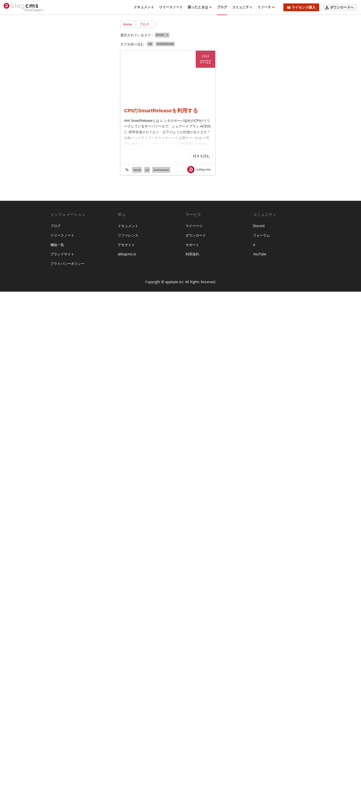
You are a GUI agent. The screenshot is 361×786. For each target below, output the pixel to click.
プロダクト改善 (65, 93)
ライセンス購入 (301, 7)
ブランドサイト (62, 748)
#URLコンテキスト (67, 312)
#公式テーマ (82, 611)
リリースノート (171, 7)
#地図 (93, 619)
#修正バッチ (62, 611)
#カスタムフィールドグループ (76, 430)
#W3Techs (61, 334)
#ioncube (83, 229)
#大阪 (57, 627)
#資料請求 (60, 664)
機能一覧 (57, 739)
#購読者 (75, 664)
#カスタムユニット (67, 438)
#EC (73, 191)
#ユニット (84, 574)
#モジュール (82, 566)
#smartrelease (83, 289)
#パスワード (92, 506)
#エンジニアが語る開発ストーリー (77, 397)
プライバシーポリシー (67, 758)
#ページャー (95, 536)
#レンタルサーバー (80, 589)
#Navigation (76, 251)
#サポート (87, 468)
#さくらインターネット (87, 357)
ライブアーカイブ (66, 101)
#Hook (77, 214)
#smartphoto (62, 289)
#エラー (59, 387)
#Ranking (60, 274)
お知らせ (59, 55)
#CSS (57, 183)
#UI (101, 297)
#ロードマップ (64, 596)
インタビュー (63, 116)
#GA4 (57, 199)
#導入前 (68, 627)
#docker (86, 183)
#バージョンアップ (67, 506)
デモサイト (126, 739)
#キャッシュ (82, 445)
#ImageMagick (64, 229)
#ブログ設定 (91, 521)
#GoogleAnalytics (66, 206)
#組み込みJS (62, 657)
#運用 (86, 664)
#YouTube (80, 342)
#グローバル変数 (66, 460)
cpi (150, 44)
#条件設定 (86, 634)
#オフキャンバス (85, 408)
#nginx (91, 251)
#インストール (64, 380)
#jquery (77, 236)
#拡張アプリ (62, 634)
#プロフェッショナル (89, 528)
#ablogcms (61, 153)
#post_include (71, 266)
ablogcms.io (127, 748)
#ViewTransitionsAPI (68, 327)
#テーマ (96, 483)
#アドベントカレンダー (71, 372)
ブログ (222, 7)
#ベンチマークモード (69, 536)
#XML (57, 342)
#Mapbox (60, 244)
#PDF (96, 259)
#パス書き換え (64, 513)
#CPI (87, 176)
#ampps (96, 161)
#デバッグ (77, 491)
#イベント (97, 372)
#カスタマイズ (64, 415)
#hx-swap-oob (73, 221)
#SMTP (58, 297)
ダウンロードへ (339, 7)
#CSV (67, 183)
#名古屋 (81, 619)
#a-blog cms (62, 138)
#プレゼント (62, 528)
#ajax (85, 161)
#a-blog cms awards (87, 138)
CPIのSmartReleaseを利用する (161, 110)
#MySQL (59, 251)
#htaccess (90, 214)
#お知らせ (60, 357)
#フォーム (60, 521)
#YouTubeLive (63, 350)
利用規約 (192, 748)
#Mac (99, 236)
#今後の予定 (62, 604)
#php (56, 266)
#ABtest (76, 153)
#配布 (96, 664)
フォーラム (261, 730)
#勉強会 (59, 619)
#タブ (97, 476)
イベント (59, 70)
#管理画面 (60, 649)
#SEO (93, 274)
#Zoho (80, 350)
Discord (258, 720)
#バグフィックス (66, 498)
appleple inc (174, 776)
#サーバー (60, 476)
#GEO (75, 199)
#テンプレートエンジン (71, 483)
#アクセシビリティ (90, 365)
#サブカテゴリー (66, 468)
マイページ (194, 720)
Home (127, 24)
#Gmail (86, 199)
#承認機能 (83, 627)
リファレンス (128, 730)
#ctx (75, 183)
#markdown (76, 244)
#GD (65, 199)
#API (56, 168)
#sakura (81, 274)
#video (81, 319)
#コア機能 (87, 460)
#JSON (88, 236)
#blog (65, 168)
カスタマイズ (63, 63)
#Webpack (90, 334)
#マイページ (88, 551)
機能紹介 (59, 78)
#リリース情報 (84, 581)
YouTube (259, 748)
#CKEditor (75, 176)
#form (99, 191)
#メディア (60, 559)
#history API (62, 214)
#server (58, 282)
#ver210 (69, 319)
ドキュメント (144, 7)
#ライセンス (62, 581)
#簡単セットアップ (83, 649)
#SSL (69, 297)
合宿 (56, 85)
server (160, 35)
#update (79, 304)
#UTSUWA (91, 312)
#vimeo (90, 327)
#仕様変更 (80, 604)
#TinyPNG (82, 297)
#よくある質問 (64, 365)
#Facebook (86, 191)
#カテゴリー (62, 445)
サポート (192, 739)
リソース (264, 7)
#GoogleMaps (90, 206)
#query (88, 266)
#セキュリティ (80, 476)
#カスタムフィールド (69, 423)
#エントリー (62, 408)
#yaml (67, 342)
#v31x (57, 319)
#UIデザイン (62, 304)
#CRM (97, 176)
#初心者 (99, 611)
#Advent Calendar (66, 161)
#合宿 (70, 619)
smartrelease (165, 44)
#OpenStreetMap (66, 259)
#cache (93, 168)
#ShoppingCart (76, 282)
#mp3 (90, 244)
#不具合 (82, 596)
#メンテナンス (80, 559)
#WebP (75, 334)
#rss (71, 274)
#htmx (57, 221)
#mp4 (100, 244)
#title (94, 297)
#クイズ (82, 453)
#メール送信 (62, 566)
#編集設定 (81, 657)
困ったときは (198, 7)
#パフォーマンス (89, 513)
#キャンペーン (64, 453)
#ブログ (75, 521)
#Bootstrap (78, 168)
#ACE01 (89, 153)
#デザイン (60, 491)
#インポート (85, 380)
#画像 (100, 642)
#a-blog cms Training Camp (73, 146)
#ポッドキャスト (66, 551)
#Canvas (59, 176)
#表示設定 (97, 657)
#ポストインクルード (69, 544)
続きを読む (201, 156)
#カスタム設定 (94, 438)
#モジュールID (64, 574)
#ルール (59, 589)
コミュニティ (242, 7)
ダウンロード (195, 730)
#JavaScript (62, 236)
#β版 (89, 350)
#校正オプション (66, 642)
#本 (75, 634)
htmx (56, 108)
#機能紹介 (87, 642)
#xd (101, 334)
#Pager (85, 259)
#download (61, 191)
